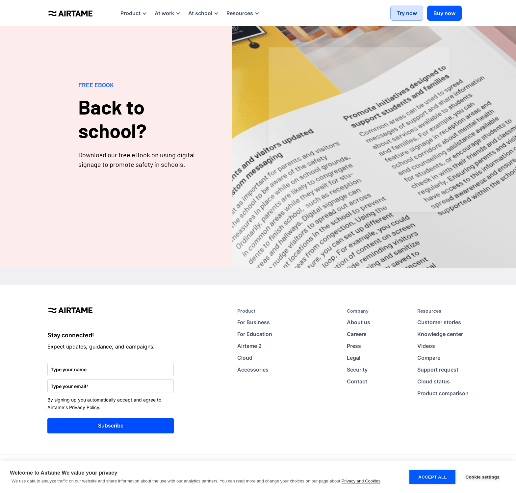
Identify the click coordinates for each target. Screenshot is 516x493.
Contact (357, 381)
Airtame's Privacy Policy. (73, 407)
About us (358, 322)
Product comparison (443, 393)
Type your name (69, 369)
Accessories (253, 369)
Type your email (70, 386)
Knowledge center (440, 334)
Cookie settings (482, 477)
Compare (428, 357)
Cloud (244, 357)
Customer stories (439, 322)
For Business (253, 322)
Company (358, 311)
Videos (426, 346)
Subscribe (110, 425)
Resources (429, 311)
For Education (254, 334)
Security (357, 369)
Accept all (432, 477)
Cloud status (433, 381)
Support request (437, 369)
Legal (353, 357)
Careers (357, 334)
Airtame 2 (249, 346)
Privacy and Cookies (361, 481)
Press (354, 346)
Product (246, 311)
